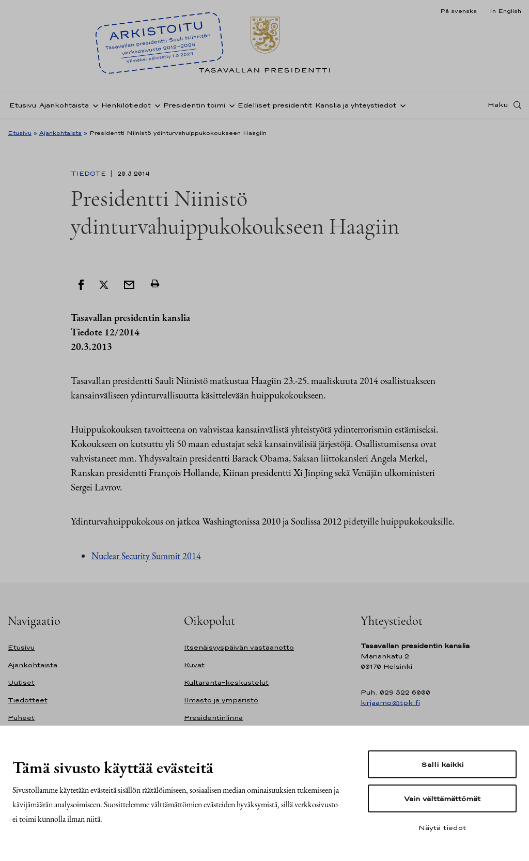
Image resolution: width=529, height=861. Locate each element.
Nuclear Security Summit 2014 (146, 556)
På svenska (458, 10)
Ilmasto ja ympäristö (221, 700)
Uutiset (21, 682)
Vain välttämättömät (442, 798)
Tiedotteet (28, 700)
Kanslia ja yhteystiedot (355, 105)
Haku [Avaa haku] (498, 105)
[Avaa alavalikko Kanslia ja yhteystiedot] (401, 105)
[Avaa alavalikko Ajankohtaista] (93, 105)
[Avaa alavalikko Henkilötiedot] (155, 105)
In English (505, 10)
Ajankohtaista (64, 105)
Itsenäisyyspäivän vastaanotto (239, 647)
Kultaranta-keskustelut (226, 682)
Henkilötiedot (126, 105)
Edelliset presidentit (275, 105)
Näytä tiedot (442, 827)
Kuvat (194, 664)
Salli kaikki (442, 764)
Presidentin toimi (194, 105)
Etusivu (22, 105)
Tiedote (89, 174)
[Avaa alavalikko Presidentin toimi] (230, 105)
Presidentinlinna (213, 717)
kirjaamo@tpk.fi (390, 702)
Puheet (21, 717)
